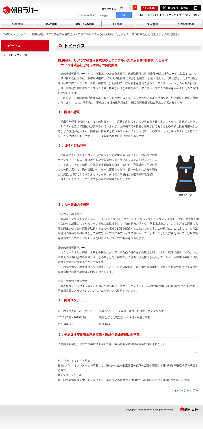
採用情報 (152, 24)
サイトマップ (168, 15)
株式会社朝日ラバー (23, 10)
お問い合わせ (186, 24)
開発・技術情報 (85, 24)
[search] (95, 15)
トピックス (153, 15)
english (150, 8)
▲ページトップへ (186, 390)
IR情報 (118, 24)
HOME (140, 15)
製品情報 (51, 24)
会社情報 (17, 24)
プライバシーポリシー (189, 15)
